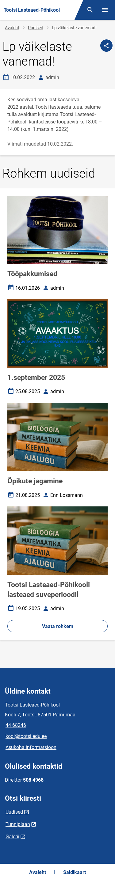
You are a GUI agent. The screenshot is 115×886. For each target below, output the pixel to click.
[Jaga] (106, 45)
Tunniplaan (18, 824)
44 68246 (16, 725)
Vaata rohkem (57, 626)
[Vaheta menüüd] (105, 10)
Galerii (12, 837)
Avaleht (12, 27)
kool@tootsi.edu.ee (26, 736)
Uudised (35, 27)
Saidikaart (74, 872)
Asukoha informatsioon (31, 747)
